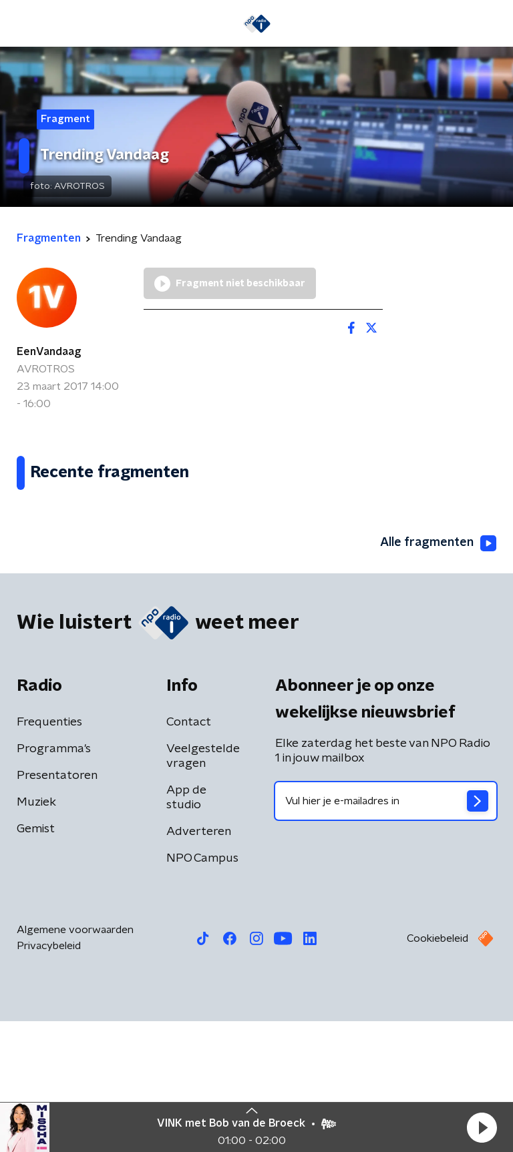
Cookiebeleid (437, 1069)
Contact (188, 853)
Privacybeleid (49, 1076)
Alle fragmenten (438, 674)
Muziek (36, 933)
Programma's (54, 880)
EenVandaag (49, 351)
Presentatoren (57, 906)
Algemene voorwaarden (75, 1060)
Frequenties (49, 853)
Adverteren (198, 962)
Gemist (36, 960)
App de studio (186, 928)
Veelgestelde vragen (203, 887)
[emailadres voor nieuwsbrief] (385, 931)
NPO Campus (202, 989)
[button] (481, 1127)
